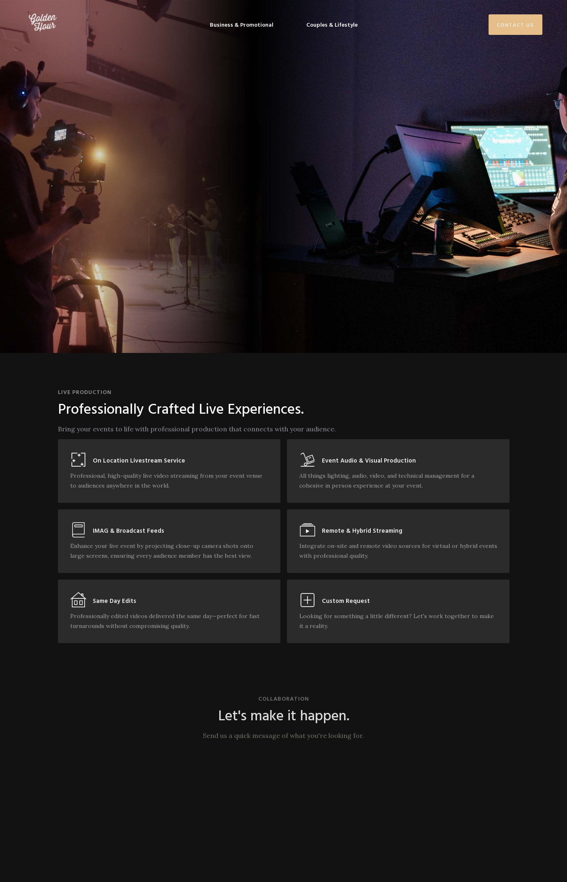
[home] (42, 22)
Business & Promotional (241, 24)
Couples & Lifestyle (332, 24)
